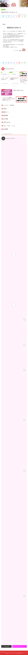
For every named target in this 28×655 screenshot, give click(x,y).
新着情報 (3, 9)
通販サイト (6, 112)
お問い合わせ (6, 122)
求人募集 (5, 119)
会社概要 (5, 129)
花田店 (5, 108)
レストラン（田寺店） (9, 105)
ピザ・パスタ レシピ (9, 125)
